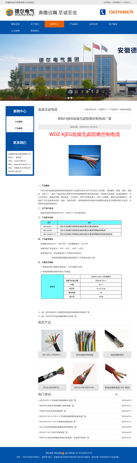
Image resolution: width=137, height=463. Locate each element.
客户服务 (113, 24)
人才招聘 (15, 30)
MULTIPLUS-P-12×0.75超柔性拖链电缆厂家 (57, 421)
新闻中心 (54, 24)
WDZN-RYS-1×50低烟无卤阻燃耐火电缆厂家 (57, 400)
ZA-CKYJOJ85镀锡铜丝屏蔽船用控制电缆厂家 (58, 427)
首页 (94, 109)
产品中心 (127, 2)
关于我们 (35, 24)
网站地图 (49, 453)
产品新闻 (18, 128)
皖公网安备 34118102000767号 (77, 453)
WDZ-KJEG (45, 190)
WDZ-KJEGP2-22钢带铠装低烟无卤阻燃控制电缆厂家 (67, 312)
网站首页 (15, 24)
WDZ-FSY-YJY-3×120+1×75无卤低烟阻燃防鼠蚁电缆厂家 (62, 416)
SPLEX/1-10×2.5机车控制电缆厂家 (53, 432)
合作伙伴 (93, 24)
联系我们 (117, 2)
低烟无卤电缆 (125, 109)
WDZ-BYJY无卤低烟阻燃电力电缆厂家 (61, 316)
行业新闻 (18, 121)
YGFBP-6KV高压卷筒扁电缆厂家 (52, 411)
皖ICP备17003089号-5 (101, 457)
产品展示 (74, 24)
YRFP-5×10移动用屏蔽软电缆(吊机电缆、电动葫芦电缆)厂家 (64, 437)
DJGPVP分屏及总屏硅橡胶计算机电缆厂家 (56, 405)
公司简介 (107, 2)
